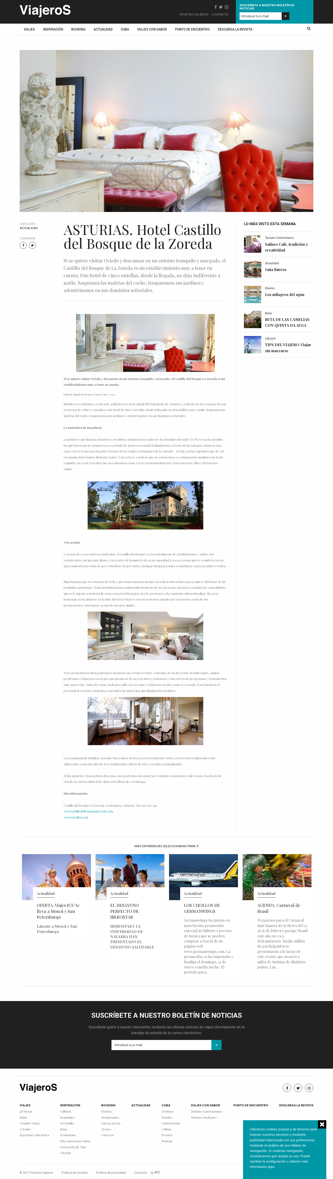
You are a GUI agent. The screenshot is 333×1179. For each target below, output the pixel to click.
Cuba (125, 29)
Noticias (167, 1141)
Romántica (67, 1117)
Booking (78, 29)
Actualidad (103, 29)
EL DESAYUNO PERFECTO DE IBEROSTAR (124, 911)
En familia (67, 1123)
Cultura (167, 1129)
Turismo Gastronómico (279, 238)
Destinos (168, 1111)
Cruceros (107, 1135)
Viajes (29, 29)
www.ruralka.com (76, 817)
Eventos (167, 1135)
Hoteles (270, 288)
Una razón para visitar (75, 1141)
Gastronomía (171, 1123)
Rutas (268, 313)
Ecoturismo (68, 1135)
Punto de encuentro (192, 29)
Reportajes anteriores (34, 1135)
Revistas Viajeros (194, 14)
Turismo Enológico (204, 1117)
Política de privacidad (111, 1172)
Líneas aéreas (110, 1123)
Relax (64, 1129)
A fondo (25, 1129)
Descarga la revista (235, 29)
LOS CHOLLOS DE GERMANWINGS (202, 908)
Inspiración (53, 29)
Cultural (65, 1111)
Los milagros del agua (284, 294)
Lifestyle (270, 338)
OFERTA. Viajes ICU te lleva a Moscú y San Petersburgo (58, 911)
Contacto (220, 14)
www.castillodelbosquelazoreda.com (88, 811)
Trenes (106, 1129)
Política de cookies (75, 1172)
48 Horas (26, 1111)
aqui (271, 1167)
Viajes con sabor (152, 29)
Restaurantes (110, 1117)
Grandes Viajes (30, 1123)
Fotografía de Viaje (73, 1147)
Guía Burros (276, 269)
